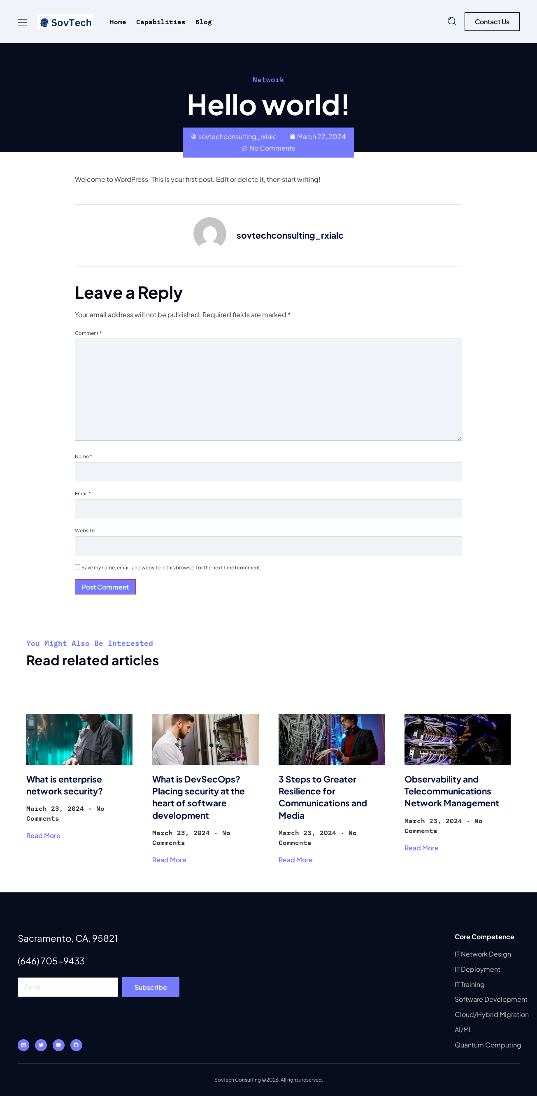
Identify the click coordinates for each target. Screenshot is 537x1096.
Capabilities (161, 22)
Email (83, 493)
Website (85, 530)
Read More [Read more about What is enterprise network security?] (43, 835)
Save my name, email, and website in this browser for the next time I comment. (171, 567)
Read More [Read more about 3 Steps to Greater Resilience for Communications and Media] (296, 859)
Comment (88, 333)
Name (83, 456)
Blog (203, 22)
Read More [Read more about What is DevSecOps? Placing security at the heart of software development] (169, 859)
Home (118, 22)
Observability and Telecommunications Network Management (451, 791)
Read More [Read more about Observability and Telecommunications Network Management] (421, 847)
